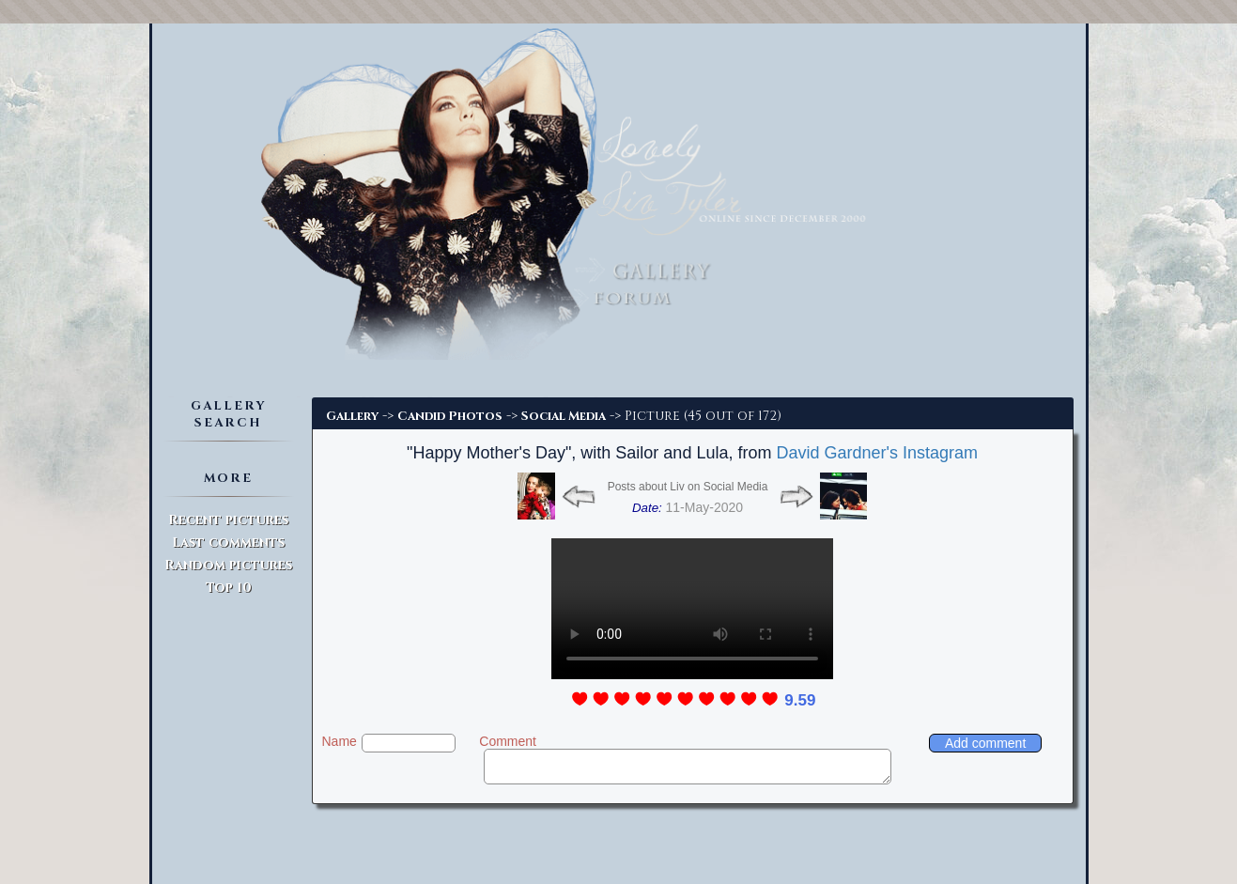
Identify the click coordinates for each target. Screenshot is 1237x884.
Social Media (563, 416)
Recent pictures (228, 520)
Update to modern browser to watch (692, 608)
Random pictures (228, 565)
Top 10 (229, 588)
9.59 (799, 700)
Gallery (352, 416)
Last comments (228, 542)
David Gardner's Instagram (877, 452)
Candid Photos (450, 416)
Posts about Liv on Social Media (688, 486)
